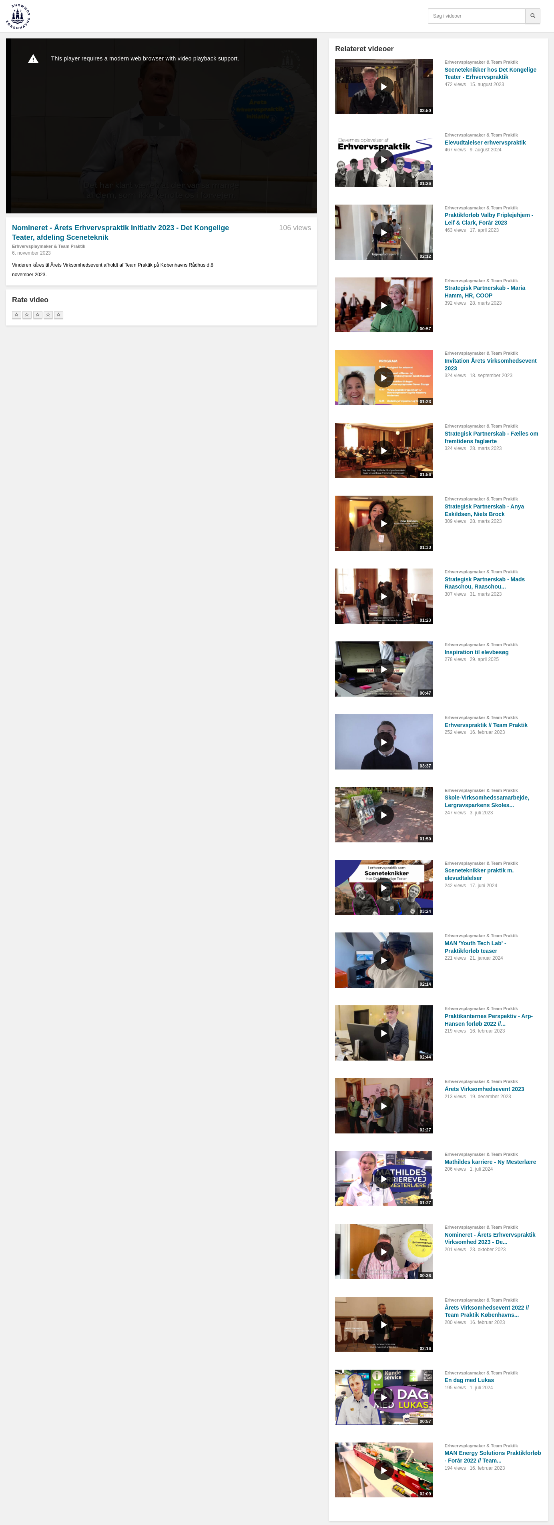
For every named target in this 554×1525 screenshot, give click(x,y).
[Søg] (532, 16)
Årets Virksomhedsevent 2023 (484, 1089)
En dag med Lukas (469, 1380)
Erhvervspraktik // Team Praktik (486, 725)
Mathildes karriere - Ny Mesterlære (490, 1162)
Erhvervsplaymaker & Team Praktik (48, 246)
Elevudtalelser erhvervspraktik (485, 142)
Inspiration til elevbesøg (477, 652)
